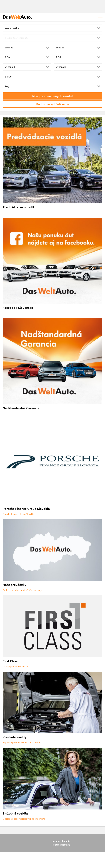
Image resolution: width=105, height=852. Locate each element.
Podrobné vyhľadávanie (52, 104)
